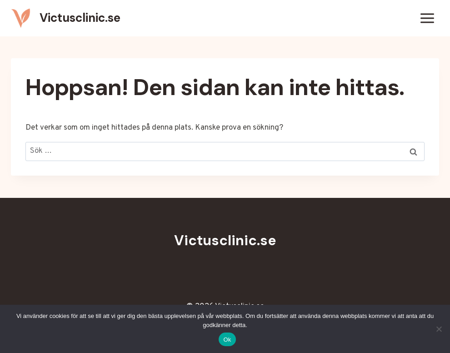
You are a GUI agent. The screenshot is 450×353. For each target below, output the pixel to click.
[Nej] (438, 328)
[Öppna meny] (427, 18)
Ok (227, 339)
